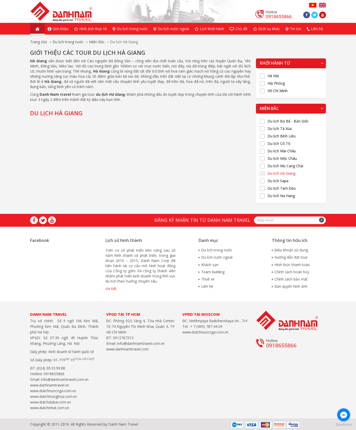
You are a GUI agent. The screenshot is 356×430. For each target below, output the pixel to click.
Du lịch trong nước (68, 41)
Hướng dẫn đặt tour (291, 257)
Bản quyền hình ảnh (290, 286)
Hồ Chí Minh (278, 91)
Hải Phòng (276, 83)
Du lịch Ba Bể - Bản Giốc (288, 121)
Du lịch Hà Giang (281, 173)
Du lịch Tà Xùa (280, 128)
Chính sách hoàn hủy (291, 271)
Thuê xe (208, 279)
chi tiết (111, 288)
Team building (213, 271)
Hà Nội (273, 76)
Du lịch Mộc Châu (282, 158)
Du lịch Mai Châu (282, 151)
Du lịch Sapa (278, 181)
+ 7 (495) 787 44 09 (205, 326)
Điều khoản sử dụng (291, 250)
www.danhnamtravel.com (127, 349)
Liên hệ (207, 286)
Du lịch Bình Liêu (282, 136)
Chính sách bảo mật (291, 279)
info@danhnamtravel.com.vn (64, 379)
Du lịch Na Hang (281, 196)
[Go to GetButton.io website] (343, 424)
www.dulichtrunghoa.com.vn (53, 396)
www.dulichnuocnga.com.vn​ (53, 390)
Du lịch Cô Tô (279, 143)
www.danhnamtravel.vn (49, 385)
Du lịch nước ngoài (217, 257)
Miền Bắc (97, 41)
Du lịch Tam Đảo (282, 188)
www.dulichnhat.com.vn (49, 407)
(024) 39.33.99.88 (51, 368)
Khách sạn (209, 264)
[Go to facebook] (343, 414)
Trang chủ (38, 41)
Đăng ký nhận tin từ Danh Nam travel (202, 220)
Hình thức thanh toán (292, 264)
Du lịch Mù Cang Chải (285, 166)
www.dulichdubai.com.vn (50, 402)
